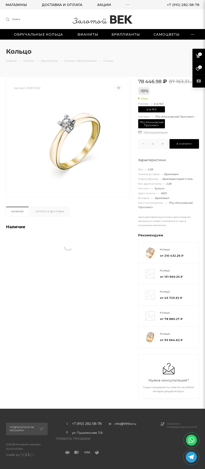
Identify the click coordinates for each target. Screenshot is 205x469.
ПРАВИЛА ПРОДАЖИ (73, 439)
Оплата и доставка (49, 211)
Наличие (17, 211)
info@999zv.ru (125, 424)
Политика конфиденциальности (182, 425)
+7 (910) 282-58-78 (87, 423)
